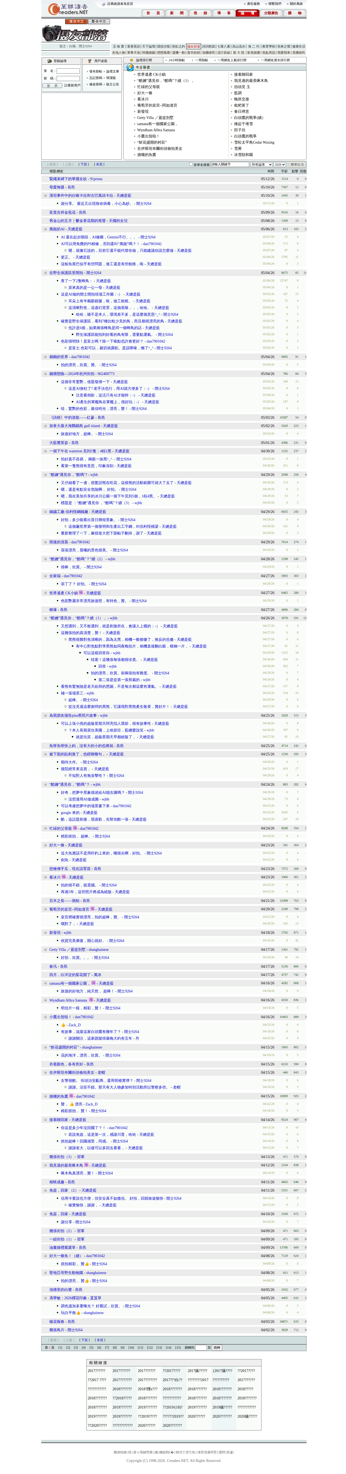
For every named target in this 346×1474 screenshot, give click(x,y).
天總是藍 (123, 196)
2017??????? (122, 1380)
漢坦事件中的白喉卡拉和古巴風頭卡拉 (81, 196)
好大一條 (144, 93)
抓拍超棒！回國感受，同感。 (85, 1141)
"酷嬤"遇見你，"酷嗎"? (68, 475)
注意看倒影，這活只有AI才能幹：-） (106, 395)
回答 (102, 666)
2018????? (245, 1389)
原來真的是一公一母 (85, 288)
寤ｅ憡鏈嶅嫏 (143, 1452)
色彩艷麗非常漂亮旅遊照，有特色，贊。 (94, 601)
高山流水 (238, 46)
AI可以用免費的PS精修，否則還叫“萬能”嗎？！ (100, 244)
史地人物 (118, 52)
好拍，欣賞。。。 (76, 958)
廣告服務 (253, 4)
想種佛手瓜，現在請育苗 (70, 869)
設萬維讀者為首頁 (120, 4)
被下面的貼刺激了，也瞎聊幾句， (78, 754)
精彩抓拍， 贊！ (74, 1111)
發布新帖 (95, 71)
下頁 (83, 164)
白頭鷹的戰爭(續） (250, 118)
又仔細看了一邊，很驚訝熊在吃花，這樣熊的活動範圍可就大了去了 (117, 483)
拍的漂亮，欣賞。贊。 (79, 365)
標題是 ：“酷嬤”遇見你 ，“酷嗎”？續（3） (96, 503)
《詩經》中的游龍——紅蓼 (71, 418)
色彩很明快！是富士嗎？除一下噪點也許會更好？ (102, 341)
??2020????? (97, 1426)
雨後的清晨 (58, 542)
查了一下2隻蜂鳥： (77, 281)
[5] (91, 1347)
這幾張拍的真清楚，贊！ (81, 633)
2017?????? (96, 1371)
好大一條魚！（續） (66, 1256)
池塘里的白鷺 (60, 1290)
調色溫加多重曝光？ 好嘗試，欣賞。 (91, 1306)
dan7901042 (152, 244)
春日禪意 (241, 112)
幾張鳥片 (56, 1330)
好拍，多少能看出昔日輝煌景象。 (89, 520)
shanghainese (99, 950)
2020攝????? (247, 1416)
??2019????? (147, 1416)
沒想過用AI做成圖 (83, 799)
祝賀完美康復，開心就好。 (83, 941)
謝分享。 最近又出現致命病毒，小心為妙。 (97, 204)
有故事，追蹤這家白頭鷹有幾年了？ (91, 1032)
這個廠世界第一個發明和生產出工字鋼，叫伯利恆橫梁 (113, 527)
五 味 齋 (118, 46)
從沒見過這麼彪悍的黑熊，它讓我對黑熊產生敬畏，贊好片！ (119, 707)
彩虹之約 (178, 46)
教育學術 (268, 46)
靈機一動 (178, 52)
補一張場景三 (72, 693)
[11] (140, 1347)
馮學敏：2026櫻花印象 (68, 1298)
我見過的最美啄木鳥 (251, 81)
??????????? (97, 1389)
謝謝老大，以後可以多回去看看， (96, 1148)
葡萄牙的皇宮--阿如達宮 (157, 105)
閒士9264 (85, 46)
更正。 (66, 257)
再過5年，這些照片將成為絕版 (86, 892)
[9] (122, 1347)
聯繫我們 (274, 4)
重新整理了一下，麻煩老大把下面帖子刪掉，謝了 (102, 533)
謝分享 (66, 1222)
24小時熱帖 (177, 60)
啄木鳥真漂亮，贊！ (78, 1173)
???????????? (123, 1426)
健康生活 (298, 46)
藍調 (238, 93)
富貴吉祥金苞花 (62, 212)
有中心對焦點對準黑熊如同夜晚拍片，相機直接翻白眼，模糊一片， (132, 646)
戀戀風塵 (163, 52)
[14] (168, 1347)
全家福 (55, 576)
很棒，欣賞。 (72, 567)
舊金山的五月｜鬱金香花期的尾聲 (77, 221)
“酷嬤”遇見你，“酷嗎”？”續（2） (77, 559)
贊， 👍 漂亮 (71, 1104)
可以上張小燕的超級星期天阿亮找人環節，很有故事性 (106, 724)
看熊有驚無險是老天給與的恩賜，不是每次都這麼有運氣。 (110, 687)
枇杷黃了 (241, 105)
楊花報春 (56, 1322)
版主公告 (112, 84)
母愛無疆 (56, 187)
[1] (60, 1347)
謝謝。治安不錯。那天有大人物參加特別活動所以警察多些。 (119, 1087)
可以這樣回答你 (96, 653)
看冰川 (143, 99)
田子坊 (239, 130)
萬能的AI (57, 229)
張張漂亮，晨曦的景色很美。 (85, 550)
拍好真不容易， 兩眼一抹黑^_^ (87, 459)
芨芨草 (95, 1298)
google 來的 (70, 813)
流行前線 (223, 52)
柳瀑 (53, 610)
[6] (99, 1347)
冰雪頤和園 (243, 155)
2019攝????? (222, 1407)
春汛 (53, 967)
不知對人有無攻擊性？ (87, 776)
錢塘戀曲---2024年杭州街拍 (71, 374)
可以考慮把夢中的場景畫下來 (85, 806)
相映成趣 (56, 1182)
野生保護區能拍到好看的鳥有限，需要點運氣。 (115, 335)
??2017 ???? (97, 1380)
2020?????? (196, 1416)
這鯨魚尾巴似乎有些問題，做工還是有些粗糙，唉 (102, 264)
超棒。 (74, 700)
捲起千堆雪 (243, 124)
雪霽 (238, 149)
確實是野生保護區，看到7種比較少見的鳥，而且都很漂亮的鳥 (112, 321)
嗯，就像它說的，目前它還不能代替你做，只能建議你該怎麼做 (121, 251)
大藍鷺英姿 (58, 443)
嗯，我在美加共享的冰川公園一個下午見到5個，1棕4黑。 (109, 496)
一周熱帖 (201, 60)
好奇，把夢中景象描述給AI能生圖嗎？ (93, 793)
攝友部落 (193, 46)
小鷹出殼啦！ (148, 136)
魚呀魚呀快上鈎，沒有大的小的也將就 (81, 746)
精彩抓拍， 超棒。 (76, 836)
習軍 (80, 1157)
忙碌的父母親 (148, 87)
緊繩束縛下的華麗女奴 (68, 179)
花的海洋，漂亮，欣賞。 (81, 1055)
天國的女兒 (118, 221)
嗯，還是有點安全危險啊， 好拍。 (89, 489)
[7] (107, 1347)
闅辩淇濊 (226, 1452)
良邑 (71, 187)
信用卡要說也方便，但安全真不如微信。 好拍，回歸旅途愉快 (112, 1198)
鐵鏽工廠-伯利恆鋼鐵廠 (68, 512)
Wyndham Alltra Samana (156, 130)
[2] (68, 1347)
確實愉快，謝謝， (83, 1205)
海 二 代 (253, 46)
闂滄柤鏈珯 (122, 1452)
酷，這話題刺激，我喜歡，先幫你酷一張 (94, 819)
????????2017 (197, 1380)
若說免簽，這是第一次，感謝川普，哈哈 (102, 1135)
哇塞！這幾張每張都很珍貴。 (115, 660)
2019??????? (122, 1407)
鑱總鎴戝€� (164, 1452)
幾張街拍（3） (61, 1157)
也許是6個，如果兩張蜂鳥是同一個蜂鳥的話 (105, 328)
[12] (150, 1347)
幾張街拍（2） (61, 1231)
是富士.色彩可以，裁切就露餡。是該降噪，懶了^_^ (111, 348)
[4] (84, 1347)
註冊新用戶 (72, 85)
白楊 (72, 46)
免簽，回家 (58, 1214)
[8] (115, 1347)
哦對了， (68, 924)
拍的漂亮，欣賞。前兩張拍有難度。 (121, 673)
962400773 (106, 374)
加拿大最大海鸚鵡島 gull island (74, 426)
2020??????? (222, 1416)
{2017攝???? (222, 1371)
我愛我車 (283, 52)
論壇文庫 (112, 71)
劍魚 (64, 860)
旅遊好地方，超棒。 (78, 434)
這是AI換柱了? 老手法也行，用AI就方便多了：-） (110, 389)
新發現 (143, 112)
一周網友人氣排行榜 (232, 60)
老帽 (101, 1073)
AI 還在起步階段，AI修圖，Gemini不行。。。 (99, 237)
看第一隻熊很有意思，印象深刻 (87, 466)
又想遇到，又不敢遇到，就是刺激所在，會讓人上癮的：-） (110, 626)
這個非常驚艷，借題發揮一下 (85, 382)
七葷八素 (223, 46)
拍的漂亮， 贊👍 (75, 1281)
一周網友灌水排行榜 (275, 60)
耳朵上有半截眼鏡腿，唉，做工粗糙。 (100, 301)
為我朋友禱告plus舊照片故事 (73, 716)
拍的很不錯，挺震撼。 (79, 885)
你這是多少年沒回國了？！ (83, 1128)
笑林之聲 (283, 46)
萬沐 (97, 975)
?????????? (220, 1380)
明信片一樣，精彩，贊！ (81, 1008)
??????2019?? (173, 1416)
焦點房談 (268, 52)
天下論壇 (148, 46)
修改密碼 (95, 84)
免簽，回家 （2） (64, 1190)
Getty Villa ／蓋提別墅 (155, 118)
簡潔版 (111, 78)
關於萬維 (296, 4)
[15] (178, 1347)
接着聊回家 (243, 74)
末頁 (99, 164)
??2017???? (171, 1371)
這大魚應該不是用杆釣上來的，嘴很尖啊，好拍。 (102, 853)
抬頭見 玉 (242, 87)
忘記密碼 (95, 78)
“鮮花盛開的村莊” (152, 142)
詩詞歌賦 (208, 46)
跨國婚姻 (148, 52)
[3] (76, 1347)
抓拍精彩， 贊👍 (75, 1264)
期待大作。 (70, 762)
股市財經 (193, 52)
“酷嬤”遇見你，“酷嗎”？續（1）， (166, 81)
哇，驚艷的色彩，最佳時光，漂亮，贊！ (94, 409)
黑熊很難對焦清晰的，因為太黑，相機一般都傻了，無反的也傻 (121, 640)
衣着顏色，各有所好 (66, 1064)
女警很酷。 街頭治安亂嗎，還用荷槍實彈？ (97, 1081)
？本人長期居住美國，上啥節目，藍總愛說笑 (105, 730)
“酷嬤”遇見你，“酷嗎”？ (69, 785)
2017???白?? (172, 1380)
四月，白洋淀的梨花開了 (70, 975)
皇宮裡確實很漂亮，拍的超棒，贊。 (91, 917)
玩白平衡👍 (70, 1313)
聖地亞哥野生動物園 (66, 1273)
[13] (159, 1347)
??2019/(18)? (173, 1407)
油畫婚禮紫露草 (62, 1248)
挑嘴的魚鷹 (146, 155)
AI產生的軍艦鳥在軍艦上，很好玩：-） (108, 402)
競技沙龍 (163, 46)
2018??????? (122, 1389)
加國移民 (208, 52)
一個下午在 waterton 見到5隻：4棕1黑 (80, 451)
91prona (96, 179)
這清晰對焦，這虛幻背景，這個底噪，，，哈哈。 (109, 308)
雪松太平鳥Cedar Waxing (254, 142)
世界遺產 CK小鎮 (151, 74)
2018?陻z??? (147, 1389)
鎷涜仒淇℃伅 (185, 1452)
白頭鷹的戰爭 (245, 136)
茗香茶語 (133, 46)
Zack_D (75, 1025)
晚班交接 (241, 99)
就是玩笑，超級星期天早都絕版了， (106, 737)
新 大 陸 (238, 52)
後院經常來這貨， (76, 769)
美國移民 (298, 52)
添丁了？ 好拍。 (74, 584)
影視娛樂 (253, 52)
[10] (131, 1347)
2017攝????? (197, 1371)
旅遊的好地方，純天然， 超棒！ (88, 991)
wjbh (94, 475)
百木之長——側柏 (64, 901)
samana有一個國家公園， (158, 124)
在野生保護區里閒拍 (66, 273)
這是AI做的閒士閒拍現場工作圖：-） (91, 294)
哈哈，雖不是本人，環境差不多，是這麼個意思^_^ (118, 314)
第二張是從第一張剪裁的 (119, 680)
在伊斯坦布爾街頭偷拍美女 (159, 149)
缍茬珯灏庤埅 (207, 1452)
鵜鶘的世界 (58, 357)
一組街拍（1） (61, 1239)
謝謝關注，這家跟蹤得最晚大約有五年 (100, 1038)
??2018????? (122, 1398)
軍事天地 (133, 52)
